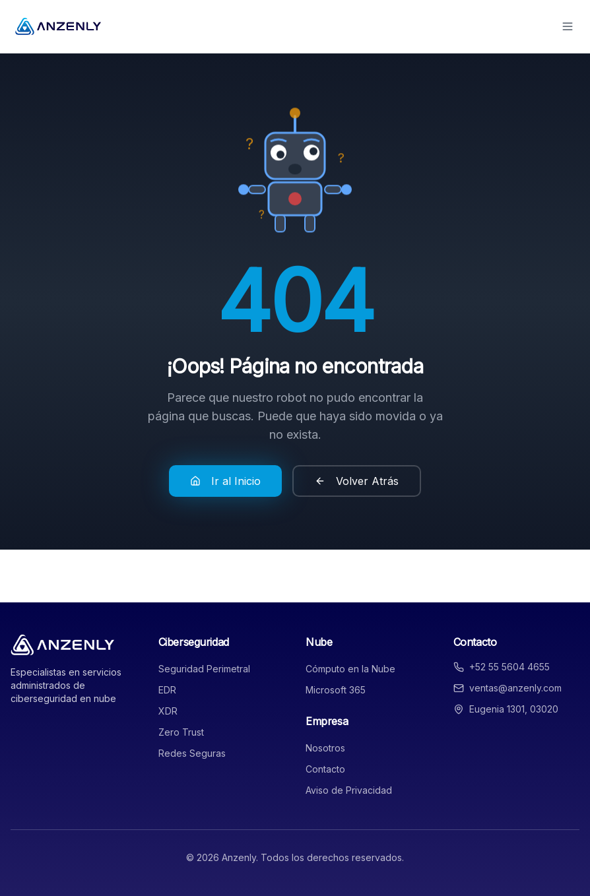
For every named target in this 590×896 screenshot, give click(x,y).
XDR (168, 711)
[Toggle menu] (567, 26)
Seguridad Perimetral (204, 668)
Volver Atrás (357, 481)
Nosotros (325, 747)
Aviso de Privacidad (349, 790)
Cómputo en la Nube (350, 668)
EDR (167, 689)
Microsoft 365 (336, 689)
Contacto (325, 769)
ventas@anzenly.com (515, 687)
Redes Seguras (192, 753)
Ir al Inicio (225, 481)
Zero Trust (181, 732)
